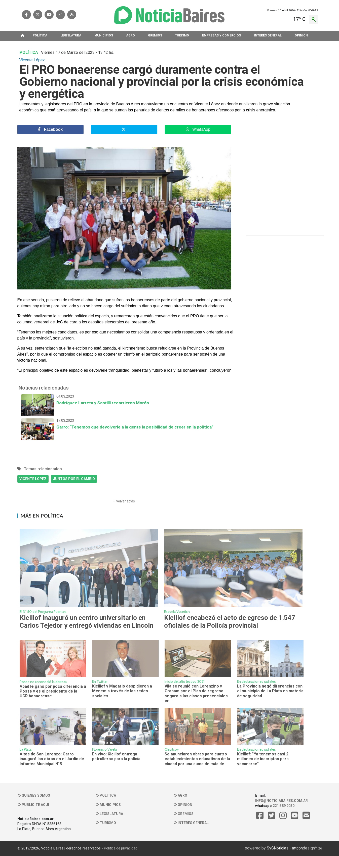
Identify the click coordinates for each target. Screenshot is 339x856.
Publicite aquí (33, 805)
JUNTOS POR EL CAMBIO (74, 479)
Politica (105, 795)
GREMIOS (155, 35)
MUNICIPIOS (103, 35)
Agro (180, 795)
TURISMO (182, 35)
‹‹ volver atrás (124, 501)
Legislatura (109, 814)
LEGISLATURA (70, 35)
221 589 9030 (283, 806)
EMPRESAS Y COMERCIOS (221, 35)
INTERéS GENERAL (268, 35)
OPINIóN (301, 35)
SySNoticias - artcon (285, 848)
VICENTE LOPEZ (33, 479)
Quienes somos (33, 795)
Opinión (182, 805)
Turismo (105, 823)
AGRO (130, 35)
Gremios (183, 814)
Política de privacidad (120, 848)
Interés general (191, 823)
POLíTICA (40, 35)
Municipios (108, 805)
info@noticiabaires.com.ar (281, 801)
